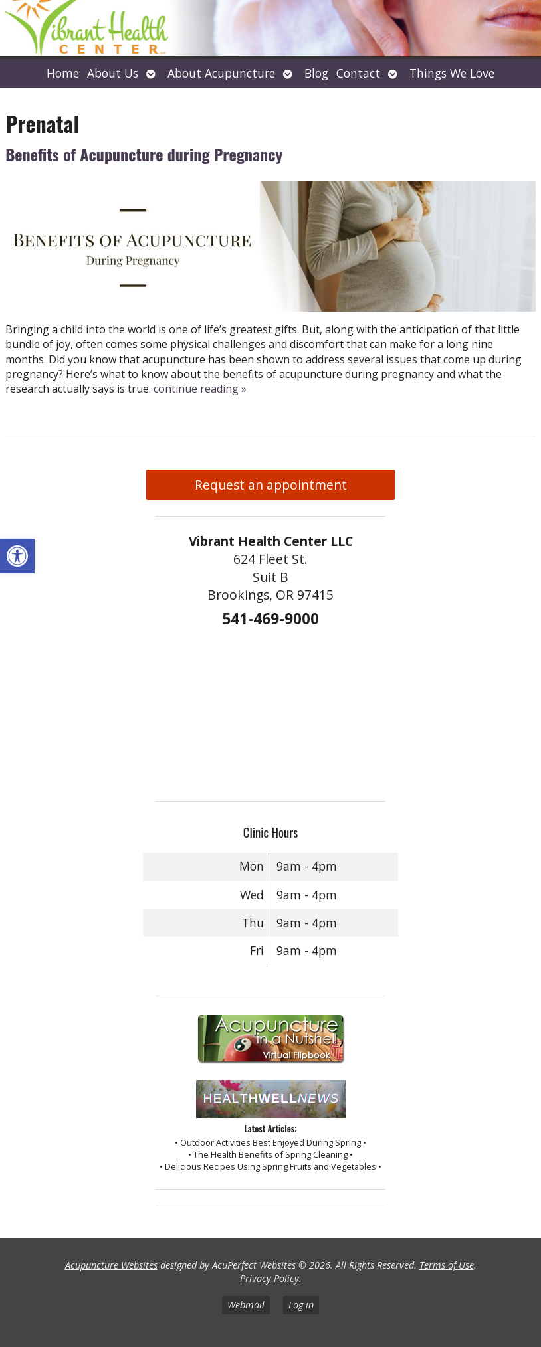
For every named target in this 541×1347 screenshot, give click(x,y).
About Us (112, 73)
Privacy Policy (269, 1278)
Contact (358, 73)
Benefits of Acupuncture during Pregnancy (143, 154)
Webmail (246, 1305)
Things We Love (451, 73)
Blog (316, 73)
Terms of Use (446, 1265)
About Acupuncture (221, 73)
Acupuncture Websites (111, 1265)
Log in (301, 1305)
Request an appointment (271, 485)
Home (63, 73)
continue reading (200, 388)
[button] (17, 556)
